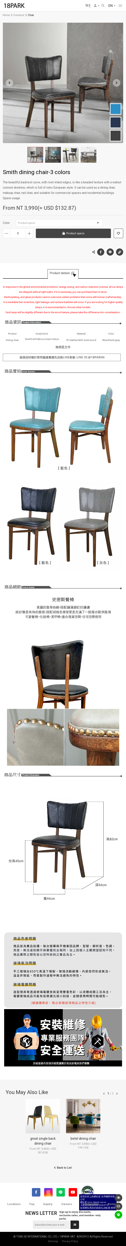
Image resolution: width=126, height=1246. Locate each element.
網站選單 (120, 6)
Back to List (64, 1167)
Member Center (95, 5)
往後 (116, 1093)
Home (6, 15)
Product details (60, 273)
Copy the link (119, 251)
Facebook (100, 252)
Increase (29, 233)
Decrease (6, 233)
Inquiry (47, 1204)
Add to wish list (118, 233)
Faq (31, 1204)
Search (102, 5)
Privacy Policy (70, 1241)
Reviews (113, 1204)
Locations (14, 1204)
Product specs (58, 222)
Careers (66, 1204)
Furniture (19, 15)
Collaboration (90, 1204)
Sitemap (53, 1241)
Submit (75, 1224)
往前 (103, 1093)
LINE (110, 252)
